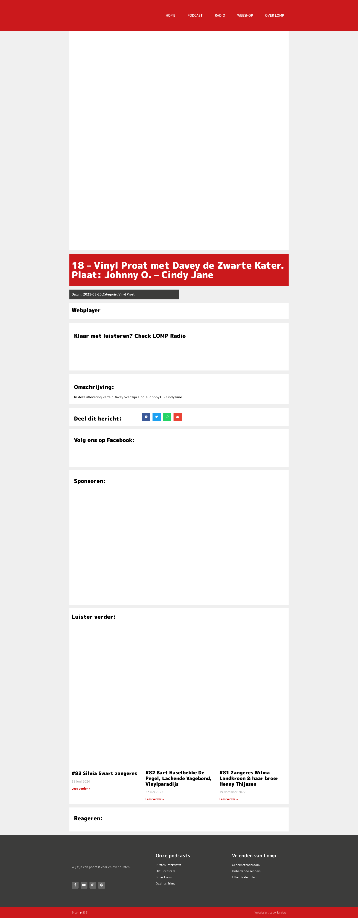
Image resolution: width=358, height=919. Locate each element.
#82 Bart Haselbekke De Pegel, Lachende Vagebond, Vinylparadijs (178, 778)
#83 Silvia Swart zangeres (104, 773)
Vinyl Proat (126, 294)
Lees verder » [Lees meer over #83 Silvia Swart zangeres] (81, 788)
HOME (170, 15)
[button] (146, 417)
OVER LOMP (274, 15)
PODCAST (195, 15)
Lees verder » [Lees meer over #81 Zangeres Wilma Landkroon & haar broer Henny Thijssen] (228, 799)
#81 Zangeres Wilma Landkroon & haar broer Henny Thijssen (249, 778)
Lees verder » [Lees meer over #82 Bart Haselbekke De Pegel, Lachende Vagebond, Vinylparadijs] (154, 799)
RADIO (220, 15)
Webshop (245, 15)
